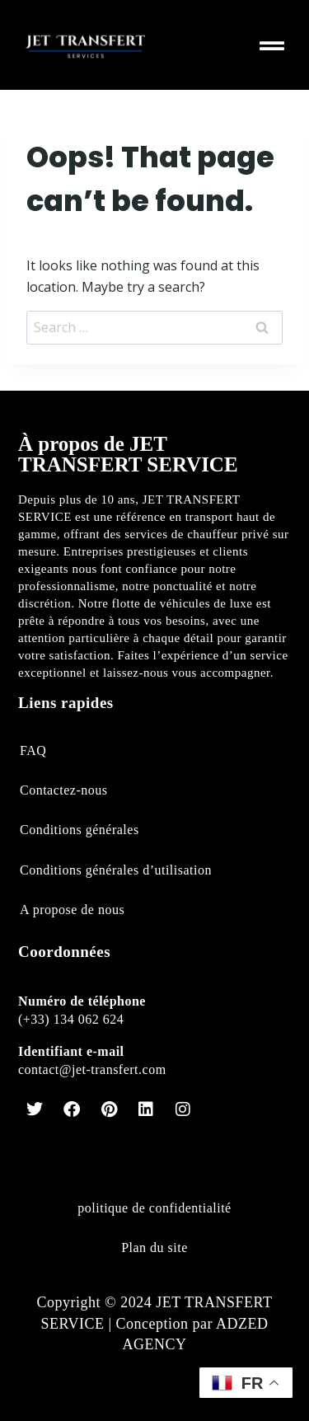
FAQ (33, 750)
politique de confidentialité (154, 1208)
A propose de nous (72, 910)
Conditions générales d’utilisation (116, 870)
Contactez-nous (64, 790)
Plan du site (154, 1247)
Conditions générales (79, 830)
